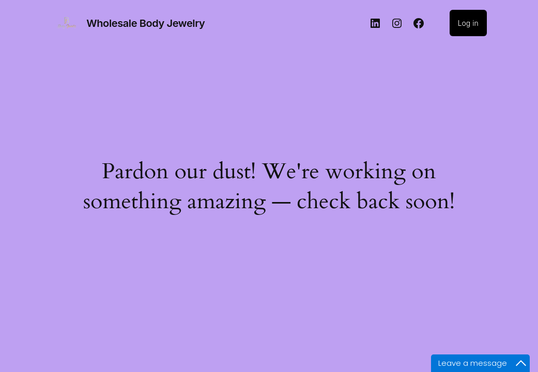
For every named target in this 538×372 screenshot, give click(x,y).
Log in (468, 23)
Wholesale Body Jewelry (145, 23)
